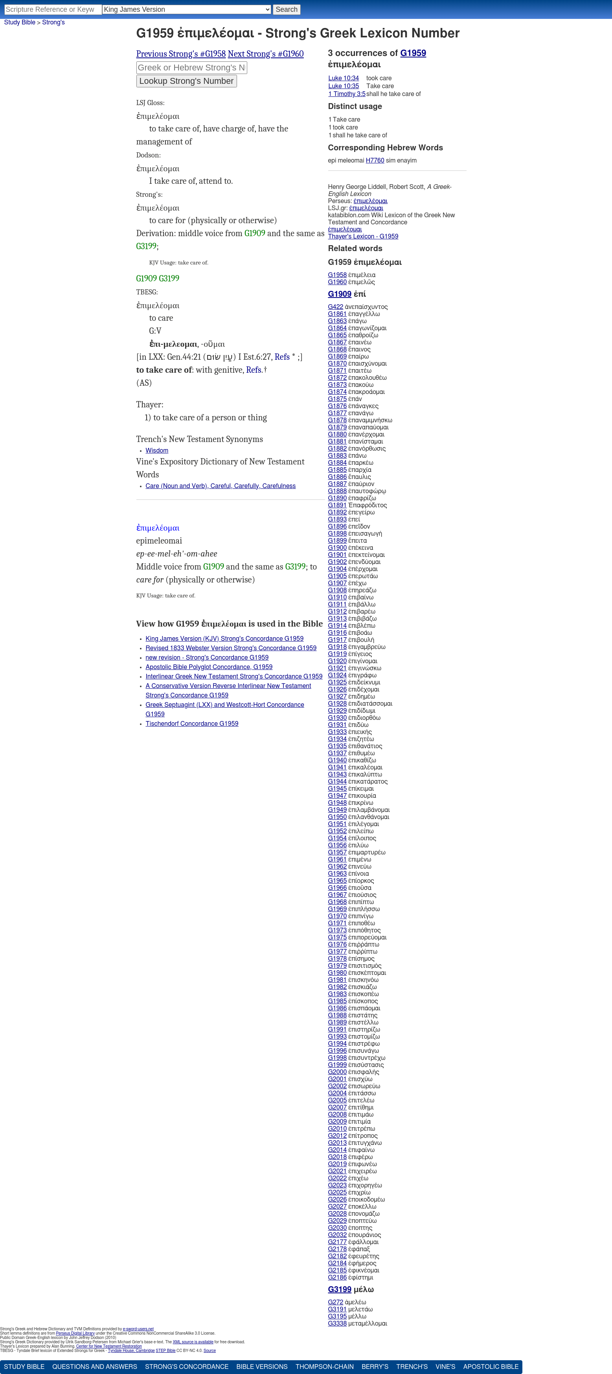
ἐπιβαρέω (352, 611)
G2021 (337, 1171)
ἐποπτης (350, 1228)
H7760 (375, 160)
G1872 (337, 378)
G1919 (337, 654)
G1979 (337, 966)
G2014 (337, 1150)
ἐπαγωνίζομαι (357, 328)
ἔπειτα (347, 541)
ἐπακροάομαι (356, 392)
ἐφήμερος (352, 1263)
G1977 (337, 952)
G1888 (337, 491)
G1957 (337, 852)
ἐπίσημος (351, 959)
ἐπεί (344, 519)
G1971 (337, 923)
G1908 (337, 590)
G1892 (337, 512)
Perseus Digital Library (75, 1333)
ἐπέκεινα (350, 548)
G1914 (337, 626)
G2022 (337, 1178)
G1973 (337, 930)
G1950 (337, 817)
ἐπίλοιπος (352, 838)
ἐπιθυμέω (351, 753)
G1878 (337, 420)
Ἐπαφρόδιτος (357, 505)
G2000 (337, 1072)
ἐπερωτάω (353, 576)
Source (210, 1351)
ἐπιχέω (348, 1178)
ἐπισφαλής (353, 1072)
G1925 (337, 682)
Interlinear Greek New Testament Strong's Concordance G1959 (234, 676)
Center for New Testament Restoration (109, 1346)
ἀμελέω (347, 1302)
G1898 (337, 534)
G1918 (337, 647)
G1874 (337, 392)
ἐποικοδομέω (356, 1199)
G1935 (337, 746)
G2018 (337, 1157)
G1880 (337, 434)
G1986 (337, 1008)
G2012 (337, 1136)
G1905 (337, 576)
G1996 (337, 1051)
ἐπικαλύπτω (355, 774)
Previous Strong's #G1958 (181, 54)
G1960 (337, 282)
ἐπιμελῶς (351, 282)
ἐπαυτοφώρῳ (357, 491)
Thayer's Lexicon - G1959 (363, 236)
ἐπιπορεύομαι (357, 937)
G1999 (337, 1065)
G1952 (337, 831)
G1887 (337, 484)
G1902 (337, 562)
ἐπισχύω (350, 1079)
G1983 (337, 994)
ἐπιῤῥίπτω (353, 952)
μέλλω (347, 1316)
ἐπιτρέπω (351, 1129)
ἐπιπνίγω (351, 916)
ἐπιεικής (350, 732)
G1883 (337, 456)
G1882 (337, 449)
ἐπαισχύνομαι (357, 364)
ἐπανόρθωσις (357, 449)
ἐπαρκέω (350, 463)
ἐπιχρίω (349, 1192)
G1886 (337, 477)
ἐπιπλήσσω (354, 909)
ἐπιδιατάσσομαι (360, 704)
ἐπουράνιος (354, 1235)
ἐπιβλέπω (351, 626)
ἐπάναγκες (353, 406)
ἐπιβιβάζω (352, 619)
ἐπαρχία (350, 470)
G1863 (337, 321)
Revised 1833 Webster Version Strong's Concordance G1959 (231, 648)
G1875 (337, 399)
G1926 (337, 689)
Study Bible (19, 22)
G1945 (337, 789)
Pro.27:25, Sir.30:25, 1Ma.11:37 (282, 357)
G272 (336, 1302)
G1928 (337, 704)
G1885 (337, 470)
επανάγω (351, 413)
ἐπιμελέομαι (371, 201)
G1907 (337, 583)
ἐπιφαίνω (351, 1150)
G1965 (337, 881)
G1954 (337, 838)
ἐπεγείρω (351, 512)
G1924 (337, 675)
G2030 (337, 1228)
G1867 (337, 342)
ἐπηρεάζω (352, 590)
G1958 (337, 275)
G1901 (337, 555)
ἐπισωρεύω (354, 1086)
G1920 (337, 661)
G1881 (337, 441)
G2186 (337, 1277)
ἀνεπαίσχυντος (358, 307)
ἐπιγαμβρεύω (357, 647)
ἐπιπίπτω (351, 902)
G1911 (337, 604)
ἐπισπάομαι (354, 1008)
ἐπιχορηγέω (355, 1185)
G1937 (337, 753)
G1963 (337, 874)
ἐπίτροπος (353, 1136)
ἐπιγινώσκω (355, 668)
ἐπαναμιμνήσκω (360, 420)
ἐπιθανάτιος (355, 746)
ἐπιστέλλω (353, 1022)
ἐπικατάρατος (358, 782)
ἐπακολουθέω (357, 378)
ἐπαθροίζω (353, 335)
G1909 (254, 233)
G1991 (337, 1029)
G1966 (337, 888)
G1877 (337, 413)
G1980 (337, 973)
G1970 (337, 916)
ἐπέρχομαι (353, 569)
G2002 (337, 1086)
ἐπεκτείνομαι (356, 555)
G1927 (337, 696)
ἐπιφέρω (350, 1157)
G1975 (337, 937)
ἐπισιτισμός (355, 966)
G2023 (337, 1185)
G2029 (337, 1221)
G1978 (337, 959)
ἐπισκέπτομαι (357, 973)
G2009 (337, 1122)
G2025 (337, 1192)
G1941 (337, 767)
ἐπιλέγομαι (353, 824)
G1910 (337, 597)
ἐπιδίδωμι (352, 711)
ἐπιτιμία (349, 1122)
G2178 (337, 1249)
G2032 (337, 1235)
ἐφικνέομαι (354, 1270)
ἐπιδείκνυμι (354, 682)
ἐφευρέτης (353, 1256)
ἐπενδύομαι (354, 562)
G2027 (337, 1207)
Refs (282, 357)
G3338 (337, 1323)
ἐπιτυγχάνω (355, 1143)
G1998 (337, 1058)
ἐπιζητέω (351, 739)
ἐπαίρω (348, 356)
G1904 (337, 569)
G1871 (337, 371)
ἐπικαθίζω (352, 760)
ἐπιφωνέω (352, 1164)
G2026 (337, 1199)
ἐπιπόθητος (354, 930)
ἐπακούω (351, 385)
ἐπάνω (347, 456)
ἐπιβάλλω (352, 604)
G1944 (337, 782)
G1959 (413, 53)
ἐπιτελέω (351, 1100)
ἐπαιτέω (350, 371)
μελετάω (350, 1309)
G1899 (337, 541)
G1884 (337, 463)
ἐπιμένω (349, 859)
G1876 (337, 406)
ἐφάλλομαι (353, 1242)
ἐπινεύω (349, 867)
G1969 (337, 909)
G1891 (337, 505)
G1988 (337, 1015)
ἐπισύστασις (356, 1065)
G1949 (337, 810)
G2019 (337, 1164)
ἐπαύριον (351, 484)
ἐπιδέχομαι (354, 689)
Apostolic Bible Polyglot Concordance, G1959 (209, 667)
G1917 (337, 640)
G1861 (337, 314)
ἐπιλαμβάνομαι (359, 810)
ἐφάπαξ (349, 1249)
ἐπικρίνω (350, 803)
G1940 (337, 760)
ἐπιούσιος (352, 895)
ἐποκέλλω (352, 1207)
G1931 (337, 725)
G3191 (337, 1309)
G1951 (337, 824)
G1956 (337, 845)
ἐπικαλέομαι (355, 767)
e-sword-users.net (138, 1329)
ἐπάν (345, 399)
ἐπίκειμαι (351, 789)
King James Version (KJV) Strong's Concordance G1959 (225, 639)
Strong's (53, 22)
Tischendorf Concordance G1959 (192, 724)
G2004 (337, 1093)
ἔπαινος (349, 349)
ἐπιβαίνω (351, 597)
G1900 (337, 548)
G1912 (337, 611)
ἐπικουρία (352, 796)
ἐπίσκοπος (353, 1001)
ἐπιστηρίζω (354, 1029)
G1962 (337, 867)
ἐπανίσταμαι (355, 441)
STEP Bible (165, 1351)
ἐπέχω (347, 583)
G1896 (337, 526)
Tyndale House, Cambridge (131, 1351)
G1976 (337, 944)
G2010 (337, 1129)
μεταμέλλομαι (358, 1323)
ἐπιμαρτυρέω (357, 852)
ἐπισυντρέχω (357, 1058)
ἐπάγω (347, 321)
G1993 (337, 1037)
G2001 (337, 1079)
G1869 (337, 356)
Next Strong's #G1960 (266, 54)
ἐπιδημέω (351, 696)
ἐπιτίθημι (351, 1107)
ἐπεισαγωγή (355, 534)
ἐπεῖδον (349, 526)
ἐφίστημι (350, 1277)
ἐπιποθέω (351, 923)
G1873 (337, 385)
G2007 (337, 1107)
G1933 (337, 732)
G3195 (337, 1316)
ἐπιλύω (348, 845)
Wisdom (157, 451)
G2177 (337, 1242)
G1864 (337, 328)
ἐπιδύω (348, 725)
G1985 (337, 1001)
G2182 (337, 1256)
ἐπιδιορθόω (354, 718)
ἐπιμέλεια (352, 275)
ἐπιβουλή (351, 640)
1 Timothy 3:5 (347, 94)
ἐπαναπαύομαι (358, 427)
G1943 (337, 774)
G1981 (337, 980)
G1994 (337, 1044)
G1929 (337, 711)
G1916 (337, 633)
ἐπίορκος (351, 881)
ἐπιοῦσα (349, 888)
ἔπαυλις (349, 477)
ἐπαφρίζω (352, 498)
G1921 (337, 668)
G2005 (337, 1100)
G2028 (337, 1214)
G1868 (337, 349)
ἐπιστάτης (353, 1015)
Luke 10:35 (344, 86)
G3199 (146, 246)
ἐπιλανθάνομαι (359, 817)
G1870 (337, 364)
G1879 (337, 427)
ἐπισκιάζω (352, 987)
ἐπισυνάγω (353, 1051)
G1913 (337, 619)
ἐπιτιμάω (351, 1114)
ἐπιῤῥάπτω (353, 944)
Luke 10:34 (344, 78)
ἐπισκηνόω (353, 980)
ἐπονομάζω (354, 1214)
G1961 (337, 859)
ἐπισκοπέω (353, 994)
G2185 (337, 1270)
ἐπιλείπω (351, 831)
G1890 (337, 498)
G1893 (337, 519)
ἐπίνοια (348, 874)
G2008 (337, 1114)
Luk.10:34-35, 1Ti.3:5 (253, 370)
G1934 (337, 739)
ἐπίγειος (350, 654)
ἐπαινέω (350, 342)
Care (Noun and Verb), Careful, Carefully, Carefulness (221, 486)
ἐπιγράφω (352, 675)
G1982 (337, 987)
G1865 (337, 335)
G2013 (337, 1143)
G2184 (337, 1263)
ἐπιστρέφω (354, 1044)
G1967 (337, 895)
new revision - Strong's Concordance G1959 (207, 658)
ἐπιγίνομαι (353, 661)
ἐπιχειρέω (352, 1171)
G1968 (337, 902)
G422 (336, 307)
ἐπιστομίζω (354, 1037)
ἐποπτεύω (352, 1221)
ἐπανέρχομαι (356, 434)
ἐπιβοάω (350, 633)
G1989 (337, 1022)
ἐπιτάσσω (352, 1093)
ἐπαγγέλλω (354, 314)
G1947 (337, 796)
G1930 (337, 718)
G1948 (337, 803)
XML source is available (193, 1342)
